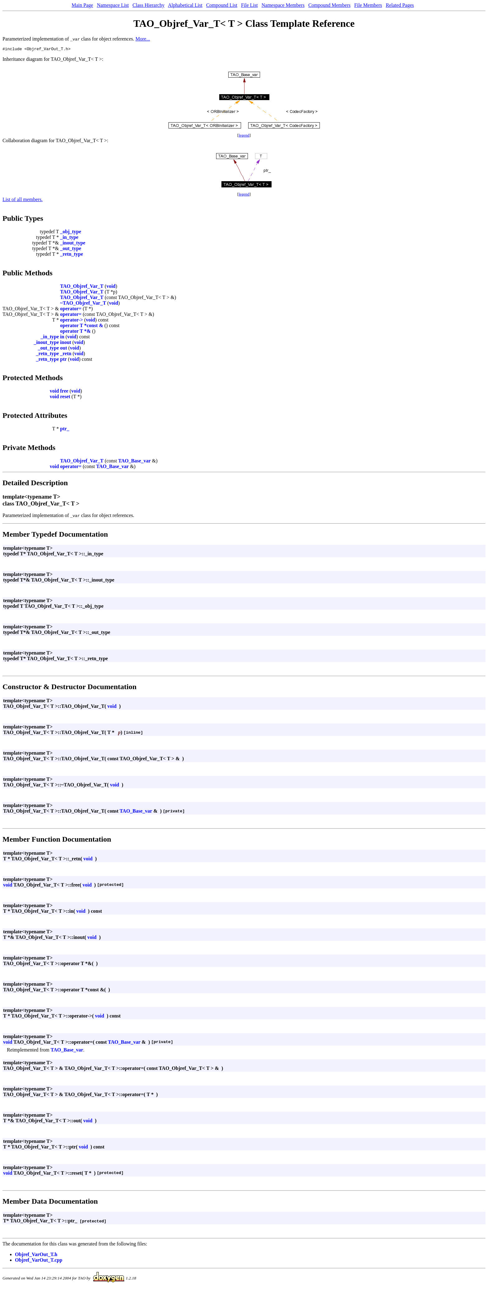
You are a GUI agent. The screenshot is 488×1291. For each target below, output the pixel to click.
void (111, 287)
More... (142, 38)
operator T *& (75, 332)
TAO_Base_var (134, 461)
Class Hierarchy (149, 5)
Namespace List (113, 5)
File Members (368, 5)
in (62, 337)
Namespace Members (283, 5)
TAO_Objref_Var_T (81, 287)
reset (65, 397)
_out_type (70, 249)
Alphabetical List (185, 5)
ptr (63, 360)
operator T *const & (81, 326)
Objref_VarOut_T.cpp (38, 1261)
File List (249, 5)
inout (65, 343)
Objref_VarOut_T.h (36, 1255)
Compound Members (329, 5)
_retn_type (71, 255)
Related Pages (400, 5)
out (63, 348)
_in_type (69, 238)
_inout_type (72, 243)
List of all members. (22, 200)
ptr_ (64, 429)
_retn (65, 354)
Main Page (82, 5)
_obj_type (70, 232)
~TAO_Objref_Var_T (83, 304)
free (64, 391)
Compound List (221, 5)
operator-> (71, 320)
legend (244, 136)
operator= (71, 309)
